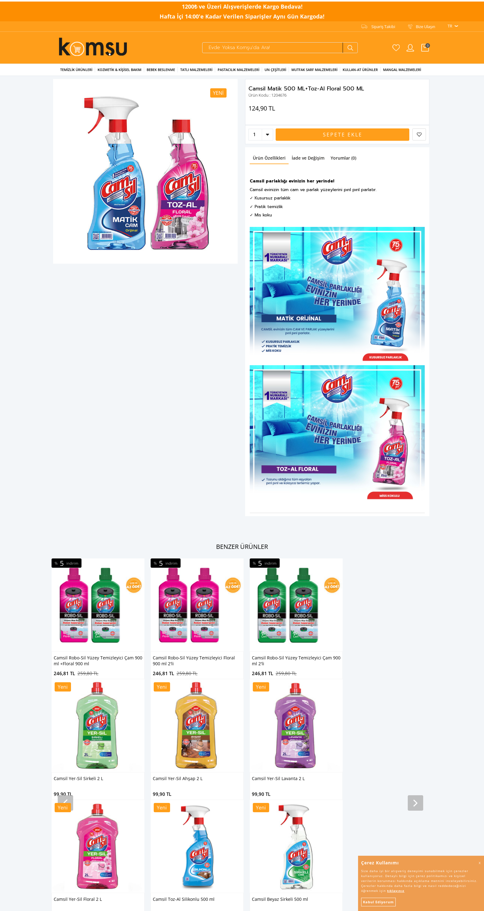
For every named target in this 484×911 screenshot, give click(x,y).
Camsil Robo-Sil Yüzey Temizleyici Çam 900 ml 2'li (197, 664)
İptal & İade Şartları (197, 740)
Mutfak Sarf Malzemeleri (314, 73)
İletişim (187, 764)
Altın (120, 771)
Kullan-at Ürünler (360, 73)
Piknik (121, 779)
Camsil (122, 710)
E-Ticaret (223, 903)
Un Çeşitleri (275, 73)
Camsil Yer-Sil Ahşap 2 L (376, 661)
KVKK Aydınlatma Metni (202, 717)
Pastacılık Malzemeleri (238, 73)
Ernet (121, 717)
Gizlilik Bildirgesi (194, 725)
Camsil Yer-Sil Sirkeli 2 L (276, 661)
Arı (118, 740)
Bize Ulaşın (425, 25)
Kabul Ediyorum (378, 902)
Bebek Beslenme (161, 73)
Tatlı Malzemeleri (196, 73)
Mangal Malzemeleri (402, 73)
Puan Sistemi (192, 771)
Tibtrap (122, 725)
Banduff (123, 787)
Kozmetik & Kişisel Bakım (119, 73)
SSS (183, 756)
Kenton (122, 756)
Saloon (122, 733)
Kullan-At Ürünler (66, 764)
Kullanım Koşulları (196, 733)
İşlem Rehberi (192, 748)
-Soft (209, 903)
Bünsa (121, 764)
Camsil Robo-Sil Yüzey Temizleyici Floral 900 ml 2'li (95, 664)
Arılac (121, 748)
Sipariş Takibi (383, 25)
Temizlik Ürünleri (76, 73)
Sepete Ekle (342, 138)
